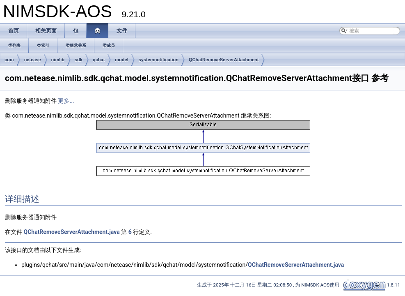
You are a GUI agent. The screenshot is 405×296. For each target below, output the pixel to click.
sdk (78, 59)
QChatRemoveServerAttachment (224, 59)
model (121, 59)
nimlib (57, 59)
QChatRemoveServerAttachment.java (71, 232)
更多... (66, 100)
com (9, 59)
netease (32, 59)
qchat (99, 59)
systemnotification (158, 59)
